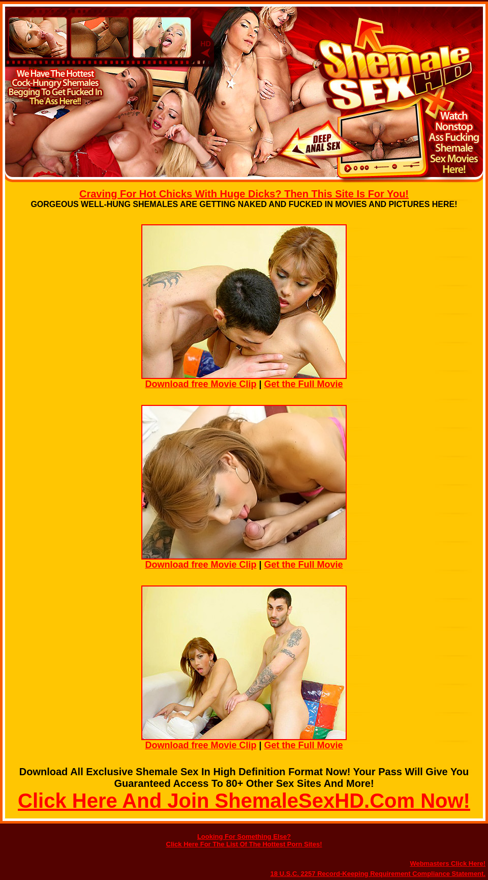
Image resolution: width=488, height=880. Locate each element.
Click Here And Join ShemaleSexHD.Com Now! (244, 800)
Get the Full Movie (303, 384)
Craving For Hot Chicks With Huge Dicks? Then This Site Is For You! (244, 193)
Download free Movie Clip (200, 384)
